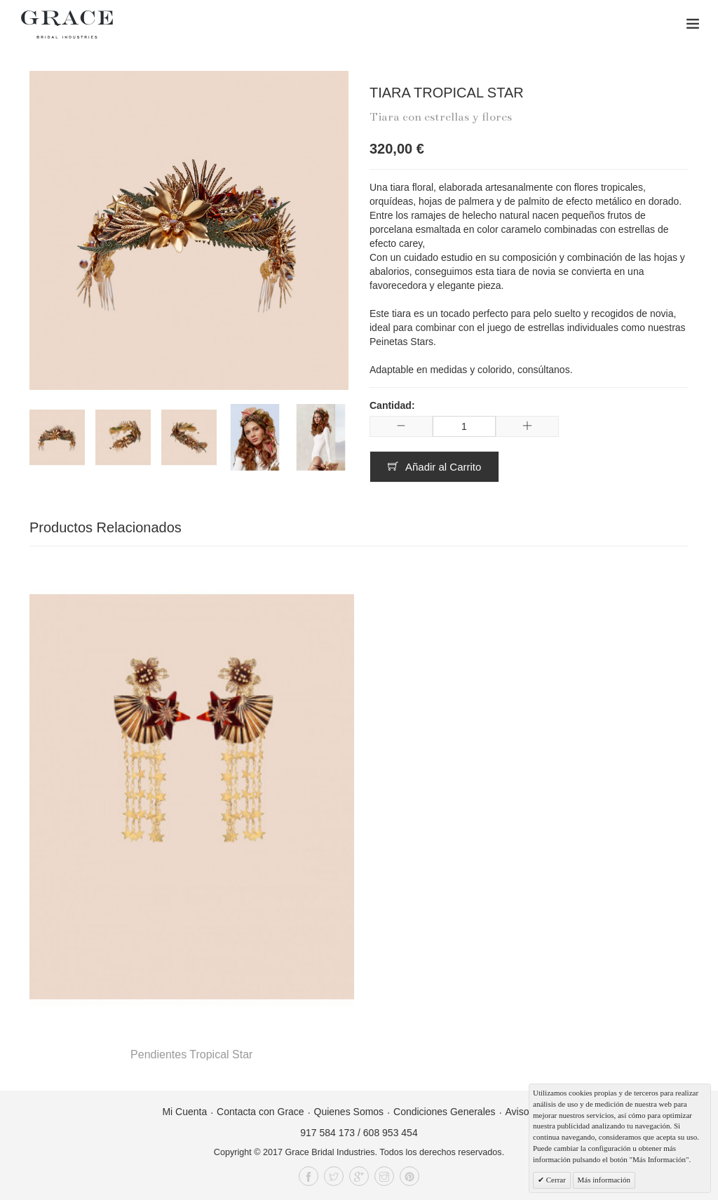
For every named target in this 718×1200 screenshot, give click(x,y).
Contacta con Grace (260, 1111)
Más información (604, 1179)
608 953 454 (390, 1132)
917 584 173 (327, 1132)
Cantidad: (392, 405)
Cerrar (555, 1179)
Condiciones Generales (444, 1111)
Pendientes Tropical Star (191, 1054)
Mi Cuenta (184, 1111)
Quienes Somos (349, 1111)
